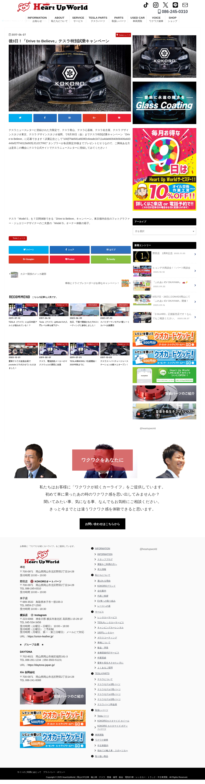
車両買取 (99, 739)
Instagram (39, 619)
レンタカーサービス (107, 622)
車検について (103, 647)
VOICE (156, 20)
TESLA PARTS (98, 20)
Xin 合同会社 (27, 676)
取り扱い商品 (101, 760)
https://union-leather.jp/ (40, 640)
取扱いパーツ (101, 714)
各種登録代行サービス (108, 657)
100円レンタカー (105, 637)
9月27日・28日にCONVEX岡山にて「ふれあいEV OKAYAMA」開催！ (161, 305)
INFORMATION (37, 20)
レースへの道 (103, 610)
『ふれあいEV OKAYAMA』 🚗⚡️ (160, 290)
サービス (99, 616)
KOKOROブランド (106, 590)
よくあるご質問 (105, 672)
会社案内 (101, 595)
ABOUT (59, 20)
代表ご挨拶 (102, 600)
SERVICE (78, 20)
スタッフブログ (105, 563)
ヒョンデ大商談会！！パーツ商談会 (161, 275)
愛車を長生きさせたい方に (110, 667)
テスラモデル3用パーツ (108, 688)
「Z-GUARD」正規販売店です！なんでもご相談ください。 (163, 321)
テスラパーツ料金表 (107, 708)
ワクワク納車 (101, 744)
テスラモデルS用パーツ (109, 704)
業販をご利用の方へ (107, 569)
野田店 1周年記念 (159, 259)
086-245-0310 (173, 12)
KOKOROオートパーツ (45, 586)
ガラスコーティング (107, 642)
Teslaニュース (19, 248)
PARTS (119, 20)
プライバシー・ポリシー (54, 776)
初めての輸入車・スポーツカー (112, 755)
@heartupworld (147, 432)
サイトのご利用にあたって (29, 776)
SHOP (172, 20)
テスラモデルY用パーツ (109, 693)
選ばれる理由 (103, 585)
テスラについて (105, 683)
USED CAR (137, 20)
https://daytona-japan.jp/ (41, 669)
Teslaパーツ (103, 720)
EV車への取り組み (106, 605)
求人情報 (101, 574)
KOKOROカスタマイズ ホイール (113, 725)
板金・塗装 (102, 652)
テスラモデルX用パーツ (109, 699)
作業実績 (101, 662)
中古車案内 (102, 750)
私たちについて (102, 579)
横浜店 (24, 619)
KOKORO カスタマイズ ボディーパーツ (112, 732)
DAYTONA (26, 656)
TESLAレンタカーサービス (110, 627)
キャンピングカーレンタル (110, 632)
